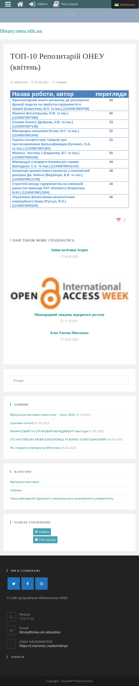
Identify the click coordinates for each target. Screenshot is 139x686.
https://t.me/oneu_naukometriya (43, 646)
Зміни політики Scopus (69, 250)
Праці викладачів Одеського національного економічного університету (61, 498)
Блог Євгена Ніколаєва (69, 333)
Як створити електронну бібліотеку (35, 448)
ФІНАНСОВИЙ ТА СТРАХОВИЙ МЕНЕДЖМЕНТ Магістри (49, 431)
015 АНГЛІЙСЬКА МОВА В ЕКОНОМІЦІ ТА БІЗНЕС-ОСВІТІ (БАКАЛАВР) (58, 439)
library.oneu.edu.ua (21, 31)
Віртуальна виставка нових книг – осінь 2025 (42, 415)
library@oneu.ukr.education (40, 632)
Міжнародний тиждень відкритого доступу (69, 315)
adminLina (20, 82)
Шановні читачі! (22, 423)
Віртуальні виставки (24, 482)
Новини (61, 82)
